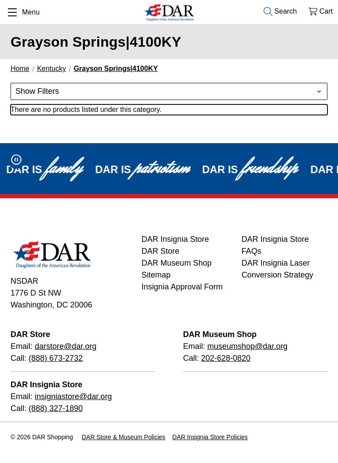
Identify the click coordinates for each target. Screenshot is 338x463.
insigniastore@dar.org (73, 396)
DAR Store (161, 251)
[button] (169, 91)
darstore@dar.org (65, 346)
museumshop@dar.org (247, 346)
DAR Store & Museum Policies (123, 437)
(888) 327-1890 (56, 408)
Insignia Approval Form (182, 286)
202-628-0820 (225, 358)
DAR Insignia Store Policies (210, 437)
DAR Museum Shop (177, 263)
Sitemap (156, 274)
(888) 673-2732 (56, 358)
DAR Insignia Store (175, 239)
